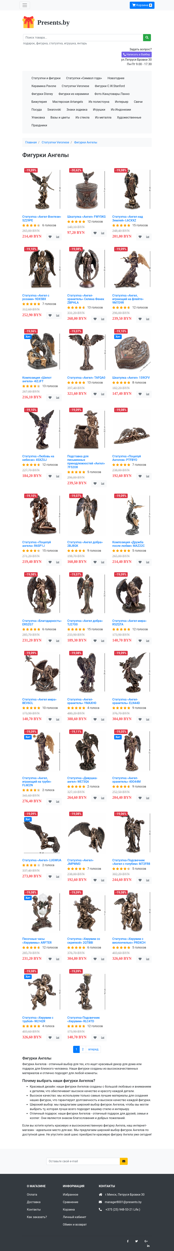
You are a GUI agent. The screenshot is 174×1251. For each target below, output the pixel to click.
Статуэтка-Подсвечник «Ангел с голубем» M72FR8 (131, 862)
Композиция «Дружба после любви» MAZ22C (128, 544)
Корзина (142, 5)
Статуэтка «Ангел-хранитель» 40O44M (126, 779)
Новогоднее (115, 78)
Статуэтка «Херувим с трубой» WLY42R (37, 1019)
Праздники (39, 125)
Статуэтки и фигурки (46, 78)
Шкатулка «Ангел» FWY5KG (86, 216)
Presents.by (53, 22)
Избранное (70, 1194)
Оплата (32, 1194)
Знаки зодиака (77, 109)
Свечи (138, 102)
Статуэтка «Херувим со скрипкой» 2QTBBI (83, 940)
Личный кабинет (74, 1217)
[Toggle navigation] (25, 5)
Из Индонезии (121, 109)
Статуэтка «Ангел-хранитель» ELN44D (126, 701)
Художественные (129, 117)
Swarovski (54, 109)
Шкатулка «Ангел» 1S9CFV (131, 377)
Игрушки (99, 109)
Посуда (37, 109)
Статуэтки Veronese (75, 86)
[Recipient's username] (83, 37)
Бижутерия (39, 102)
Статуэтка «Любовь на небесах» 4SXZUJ (38, 458)
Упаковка (38, 117)
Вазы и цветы (60, 117)
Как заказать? (37, 1217)
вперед (93, 1049)
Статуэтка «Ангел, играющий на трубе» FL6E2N (36, 781)
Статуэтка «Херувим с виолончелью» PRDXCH (129, 940)
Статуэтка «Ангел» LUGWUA (41, 860)
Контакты (34, 1209)
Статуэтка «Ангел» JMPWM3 (80, 862)
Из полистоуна (98, 102)
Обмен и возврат (75, 1224)
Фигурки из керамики (73, 94)
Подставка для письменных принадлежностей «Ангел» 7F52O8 (86, 462)
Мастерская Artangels (67, 102)
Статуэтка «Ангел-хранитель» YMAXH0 (81, 701)
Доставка (33, 1202)
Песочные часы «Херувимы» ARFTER (37, 940)
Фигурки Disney (42, 94)
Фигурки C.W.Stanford (110, 86)
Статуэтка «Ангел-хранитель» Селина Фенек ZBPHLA (85, 299)
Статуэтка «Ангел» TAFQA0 (86, 377)
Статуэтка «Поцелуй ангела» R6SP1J (36, 544)
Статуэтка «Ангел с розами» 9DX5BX (35, 297)
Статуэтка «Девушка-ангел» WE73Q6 (82, 779)
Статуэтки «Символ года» (84, 78)
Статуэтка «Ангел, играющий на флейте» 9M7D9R (128, 299)
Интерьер (121, 102)
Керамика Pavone (44, 86)
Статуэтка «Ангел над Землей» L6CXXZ (127, 218)
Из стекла (82, 117)
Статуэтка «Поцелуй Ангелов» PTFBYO (126, 458)
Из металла (103, 117)
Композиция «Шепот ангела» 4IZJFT (37, 379)
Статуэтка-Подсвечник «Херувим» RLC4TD (83, 1019)
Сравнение (70, 1202)
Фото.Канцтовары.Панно (112, 94)
